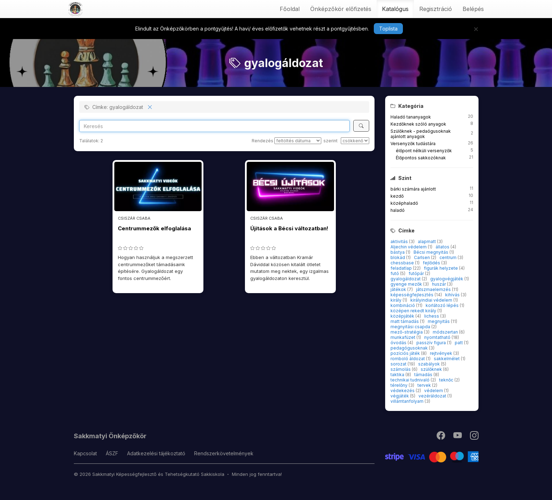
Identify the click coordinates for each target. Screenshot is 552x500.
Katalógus (395, 8)
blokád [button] (398, 257)
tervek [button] (424, 385)
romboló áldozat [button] (408, 358)
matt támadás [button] (405, 321)
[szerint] (355, 140)
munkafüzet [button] (403, 337)
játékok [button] (398, 289)
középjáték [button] (402, 316)
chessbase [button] (402, 262)
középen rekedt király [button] (413, 310)
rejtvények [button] (441, 353)
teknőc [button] (446, 380)
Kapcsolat (85, 453)
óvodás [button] (399, 342)
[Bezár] (476, 28)
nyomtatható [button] (438, 337)
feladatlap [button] (401, 268)
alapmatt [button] (427, 241)
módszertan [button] (446, 332)
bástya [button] (398, 252)
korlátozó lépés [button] (443, 305)
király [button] (396, 300)
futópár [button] (417, 273)
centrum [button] (448, 257)
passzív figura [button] (431, 342)
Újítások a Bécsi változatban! (289, 228)
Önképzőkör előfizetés (340, 8)
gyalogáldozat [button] (406, 278)
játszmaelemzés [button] (434, 289)
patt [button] (459, 342)
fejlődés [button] (432, 262)
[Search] (214, 126)
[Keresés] (361, 126)
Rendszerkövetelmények (223, 453)
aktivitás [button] (399, 241)
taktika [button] (397, 374)
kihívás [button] (453, 294)
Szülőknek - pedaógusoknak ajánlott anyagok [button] (420, 133)
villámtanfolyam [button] (407, 401)
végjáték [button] (400, 396)
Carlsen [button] (422, 257)
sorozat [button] (399, 364)
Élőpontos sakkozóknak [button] (421, 157)
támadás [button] (423, 374)
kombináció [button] (403, 305)
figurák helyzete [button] (441, 268)
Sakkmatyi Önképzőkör (110, 436)
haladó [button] (397, 210)
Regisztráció (435, 8)
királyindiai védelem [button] (431, 300)
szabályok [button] (429, 364)
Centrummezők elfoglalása (154, 228)
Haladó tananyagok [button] (410, 117)
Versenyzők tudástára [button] (413, 143)
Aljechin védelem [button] (409, 246)
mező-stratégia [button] (407, 332)
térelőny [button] (399, 385)
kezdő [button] (397, 196)
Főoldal (290, 8)
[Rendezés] (297, 140)
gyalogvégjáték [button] (447, 278)
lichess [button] (432, 316)
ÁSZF (112, 453)
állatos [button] (443, 246)
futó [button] (395, 273)
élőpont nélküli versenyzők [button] (424, 150)
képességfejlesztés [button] (412, 294)
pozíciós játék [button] (405, 353)
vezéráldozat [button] (433, 396)
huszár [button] (439, 284)
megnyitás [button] (439, 321)
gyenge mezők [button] (406, 284)
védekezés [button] (403, 390)
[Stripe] (432, 456)
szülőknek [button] (432, 369)
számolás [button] (401, 369)
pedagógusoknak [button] (409, 348)
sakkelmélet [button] (447, 358)
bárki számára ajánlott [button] (413, 189)
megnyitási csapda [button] (410, 326)
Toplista (388, 29)
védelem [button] (434, 390)
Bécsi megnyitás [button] (431, 252)
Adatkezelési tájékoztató (156, 453)
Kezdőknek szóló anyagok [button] (418, 124)
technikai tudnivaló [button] (410, 380)
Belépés (473, 8)
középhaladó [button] (404, 203)
